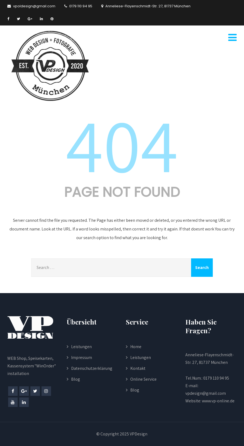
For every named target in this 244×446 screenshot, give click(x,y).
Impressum (81, 357)
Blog (75, 379)
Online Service (143, 379)
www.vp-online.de (218, 401)
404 (122, 144)
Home (135, 346)
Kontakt (137, 368)
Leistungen (81, 346)
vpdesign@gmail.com (205, 393)
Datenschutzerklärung (91, 368)
